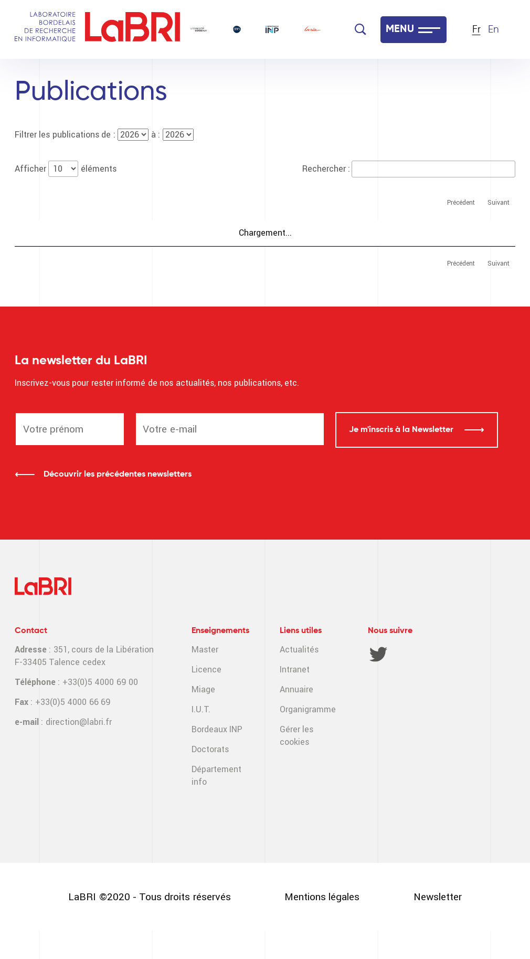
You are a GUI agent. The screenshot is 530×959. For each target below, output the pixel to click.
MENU (400, 29)
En (493, 30)
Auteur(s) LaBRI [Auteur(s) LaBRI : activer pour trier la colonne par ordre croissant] (399, 234)
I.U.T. (201, 737)
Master (205, 677)
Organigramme (308, 737)
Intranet (295, 697)
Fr (476, 30)
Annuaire (296, 717)
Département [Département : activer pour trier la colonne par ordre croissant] (478, 234)
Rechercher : (408, 169)
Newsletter (438, 925)
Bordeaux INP (217, 757)
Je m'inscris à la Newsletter (402, 458)
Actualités (299, 677)
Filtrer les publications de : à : (104, 135)
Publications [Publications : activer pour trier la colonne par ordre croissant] (48, 234)
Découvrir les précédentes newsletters (118, 502)
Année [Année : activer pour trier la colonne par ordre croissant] (336, 234)
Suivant (498, 202)
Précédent (461, 202)
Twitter (378, 681)
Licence (206, 697)
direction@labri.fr (79, 750)
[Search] (360, 29)
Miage (203, 717)
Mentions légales (321, 925)
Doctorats (210, 777)
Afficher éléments (65, 169)
